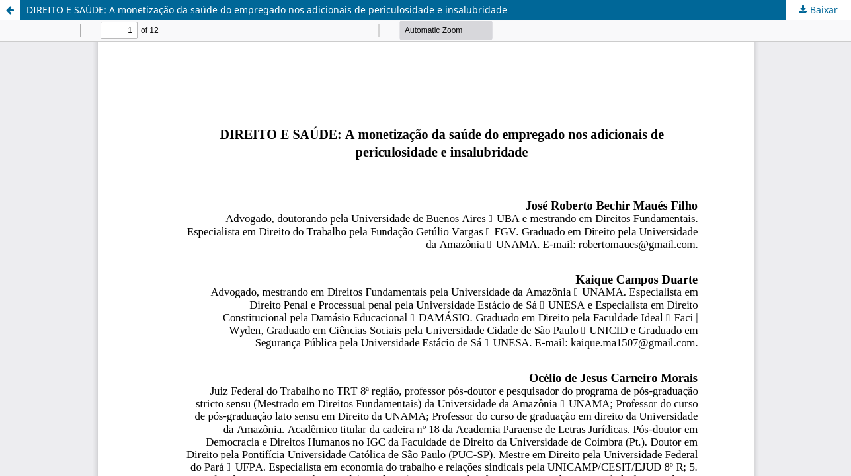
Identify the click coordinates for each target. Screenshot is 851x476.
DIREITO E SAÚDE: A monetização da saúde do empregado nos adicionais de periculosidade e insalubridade (266, 9)
